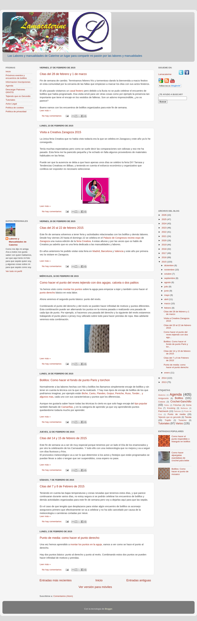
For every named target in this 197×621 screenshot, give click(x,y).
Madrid (96, 251)
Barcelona (106, 251)
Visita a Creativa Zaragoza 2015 (60, 132)
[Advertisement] (19, 166)
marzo (167, 303)
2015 (164, 262)
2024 (164, 223)
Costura (161, 402)
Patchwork (163, 411)
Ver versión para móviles (95, 587)
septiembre (170, 278)
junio (166, 291)
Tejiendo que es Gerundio (18, 96)
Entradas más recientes (56, 580)
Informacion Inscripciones (18, 82)
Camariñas (67, 407)
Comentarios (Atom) (63, 596)
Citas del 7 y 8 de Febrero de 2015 (62, 486)
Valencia (119, 251)
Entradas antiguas (138, 580)
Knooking (171, 408)
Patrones (177, 411)
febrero (168, 308)
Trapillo (168, 420)
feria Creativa (84, 241)
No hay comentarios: (52, 116)
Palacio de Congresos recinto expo (122, 238)
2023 (164, 228)
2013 (164, 382)
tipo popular (141, 403)
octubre (168, 274)
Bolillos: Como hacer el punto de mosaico (179, 471)
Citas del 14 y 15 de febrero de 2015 (63, 438)
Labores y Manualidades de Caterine (17, 241)
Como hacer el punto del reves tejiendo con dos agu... (176, 334)
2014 (164, 378)
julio (166, 286)
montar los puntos (73, 289)
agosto (167, 282)
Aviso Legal (11, 104)
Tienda (188, 417)
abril (166, 299)
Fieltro (166, 405)
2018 (164, 249)
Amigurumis (163, 398)
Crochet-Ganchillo (180, 401)
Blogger (108, 609)
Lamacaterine (165, 74)
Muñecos (184, 408)
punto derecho (47, 292)
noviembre (169, 269)
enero (167, 372)
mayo (167, 295)
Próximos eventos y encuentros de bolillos (16, 76)
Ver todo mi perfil (14, 271)
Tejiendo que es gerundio (169, 417)
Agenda (9, 85)
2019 (164, 244)
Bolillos (179, 398)
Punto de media (177, 414)
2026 (164, 215)
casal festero (76, 90)
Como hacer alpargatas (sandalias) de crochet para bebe (180, 456)
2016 (164, 257)
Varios (179, 423)
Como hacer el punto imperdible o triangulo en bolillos (180, 439)
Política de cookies (15, 107)
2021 (164, 236)
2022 (164, 232)
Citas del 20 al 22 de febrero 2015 (61, 227)
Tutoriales (10, 100)
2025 (164, 219)
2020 (164, 240)
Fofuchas (177, 405)
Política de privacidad (16, 111)
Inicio (99, 580)
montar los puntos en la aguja (86, 544)
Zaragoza (45, 241)
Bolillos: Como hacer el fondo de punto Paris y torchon (75, 380)
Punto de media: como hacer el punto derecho (69, 537)
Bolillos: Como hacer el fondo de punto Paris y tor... (176, 344)
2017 (164, 253)
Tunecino (182, 420)
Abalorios (162, 395)
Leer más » (45, 110)
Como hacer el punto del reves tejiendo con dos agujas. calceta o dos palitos (89, 282)
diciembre (169, 265)
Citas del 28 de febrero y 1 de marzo (63, 74)
